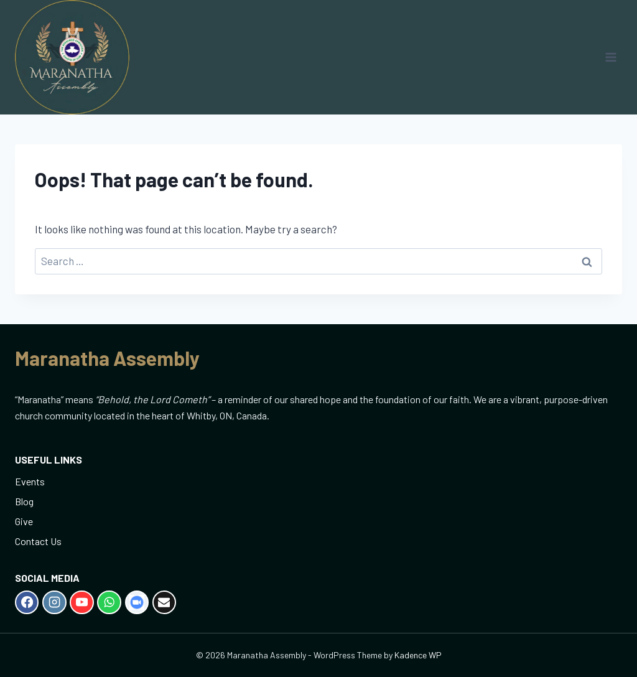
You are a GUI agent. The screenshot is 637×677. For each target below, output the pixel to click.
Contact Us (38, 541)
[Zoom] (137, 602)
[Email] (164, 602)
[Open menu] (610, 57)
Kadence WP (418, 655)
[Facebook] (27, 602)
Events (30, 481)
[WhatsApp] (109, 602)
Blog (24, 501)
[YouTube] (81, 602)
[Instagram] (54, 602)
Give (24, 521)
